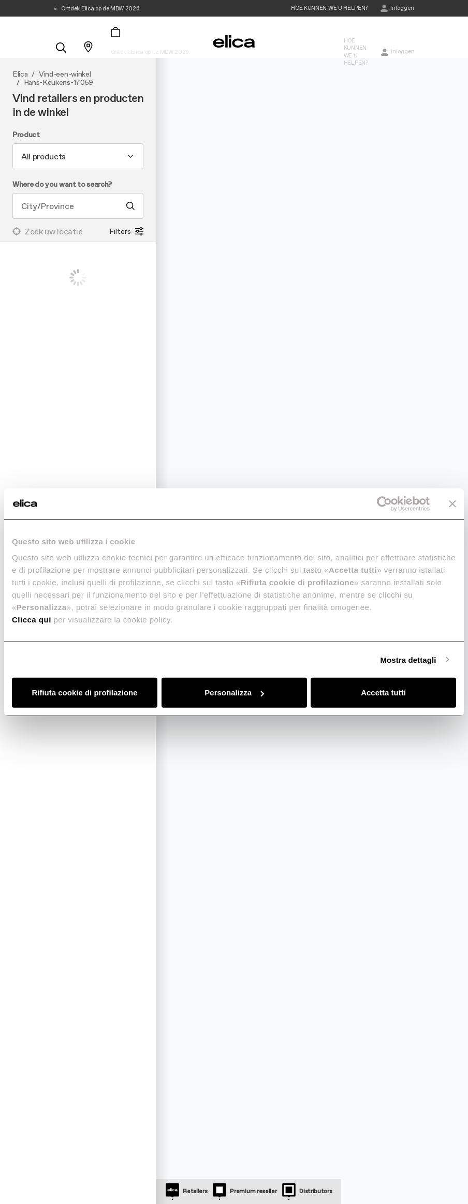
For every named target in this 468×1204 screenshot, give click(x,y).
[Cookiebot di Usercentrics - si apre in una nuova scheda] (384, 503)
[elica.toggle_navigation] (59, 22)
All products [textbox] (43, 156)
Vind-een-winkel (65, 74)
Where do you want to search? (62, 185)
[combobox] (77, 156)
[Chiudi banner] (452, 503)
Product (26, 135)
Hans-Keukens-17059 (58, 83)
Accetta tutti (383, 692)
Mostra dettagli (408, 659)
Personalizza (234, 692)
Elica (19, 74)
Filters (126, 231)
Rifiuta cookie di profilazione (84, 692)
